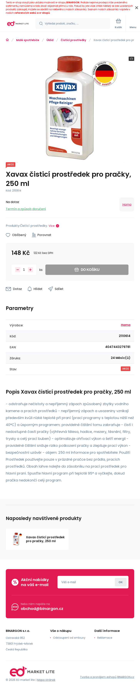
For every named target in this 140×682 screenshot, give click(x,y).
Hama (126, 204)
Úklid (50, 40)
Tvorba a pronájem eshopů (98, 677)
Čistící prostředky (73, 40)
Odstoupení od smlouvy (69, 638)
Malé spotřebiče (27, 40)
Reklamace (104, 638)
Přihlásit (121, 582)
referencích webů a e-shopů (32, 12)
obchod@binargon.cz (42, 608)
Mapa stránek (46, 680)
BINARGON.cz (125, 677)
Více (52, 226)
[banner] (18, 23)
